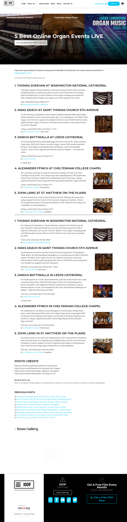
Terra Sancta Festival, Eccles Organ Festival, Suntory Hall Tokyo (42, 415)
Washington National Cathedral (35, 104)
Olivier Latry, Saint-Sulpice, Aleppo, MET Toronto (35, 417)
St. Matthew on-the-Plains (33, 212)
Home (24, 4)
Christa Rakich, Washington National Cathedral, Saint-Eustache (42, 402)
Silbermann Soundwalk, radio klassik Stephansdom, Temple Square (44, 410)
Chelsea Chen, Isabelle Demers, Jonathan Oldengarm (38, 404)
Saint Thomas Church (31, 132)
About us (32, 3)
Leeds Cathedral (29, 159)
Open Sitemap (62, 492)
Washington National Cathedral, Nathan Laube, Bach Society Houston (44, 412)
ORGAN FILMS (44, 4)
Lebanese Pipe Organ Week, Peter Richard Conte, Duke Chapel (41, 396)
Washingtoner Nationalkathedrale (36, 242)
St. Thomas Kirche (30, 269)
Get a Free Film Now (102, 499)
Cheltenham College (31, 187)
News (53, 4)
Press (59, 4)
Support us (67, 4)
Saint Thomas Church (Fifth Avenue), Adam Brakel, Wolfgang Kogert (44, 399)
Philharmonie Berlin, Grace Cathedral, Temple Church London (41, 407)
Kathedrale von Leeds (31, 296)
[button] (101, 4)
